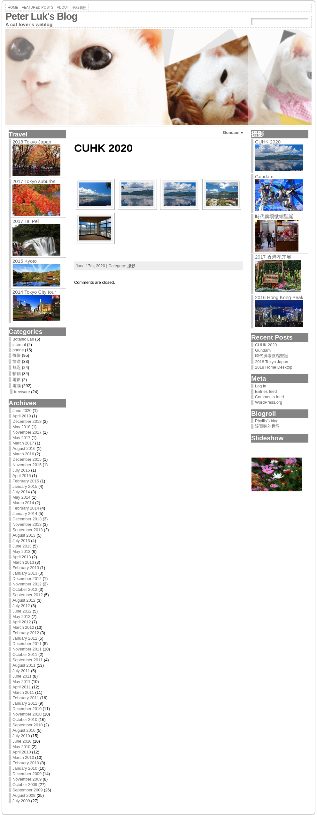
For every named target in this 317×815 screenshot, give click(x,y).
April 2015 (21, 475)
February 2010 (25, 762)
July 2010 (21, 735)
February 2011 (25, 697)
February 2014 (25, 508)
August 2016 (23, 448)
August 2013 (23, 535)
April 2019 (21, 416)
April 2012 (21, 622)
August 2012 (23, 600)
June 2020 (22, 410)
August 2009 (23, 795)
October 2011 (24, 654)
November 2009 (27, 779)
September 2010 (27, 725)
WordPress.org (268, 402)
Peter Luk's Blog (41, 16)
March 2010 (23, 757)
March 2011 (23, 692)
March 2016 (23, 454)
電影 (16, 379)
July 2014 (21, 491)
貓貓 (16, 373)
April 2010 (21, 752)
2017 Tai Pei (25, 221)
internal (19, 344)
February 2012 (25, 632)
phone (18, 350)
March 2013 (23, 562)
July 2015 (21, 470)
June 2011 (22, 676)
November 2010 (27, 714)
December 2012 (27, 578)
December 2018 (27, 421)
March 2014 (23, 502)
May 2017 (21, 437)
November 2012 (27, 584)
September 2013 (27, 529)
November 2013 (27, 524)
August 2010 (23, 730)
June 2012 (22, 611)
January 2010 (24, 768)
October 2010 (24, 719)
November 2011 (27, 649)
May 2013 (21, 551)
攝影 (16, 355)
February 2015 (25, 481)
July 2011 (21, 670)
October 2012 (24, 589)
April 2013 (21, 556)
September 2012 (27, 594)
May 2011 (21, 681)
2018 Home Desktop (273, 367)
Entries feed (266, 391)
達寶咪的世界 (267, 426)
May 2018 (21, 426)
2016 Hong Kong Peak (279, 297)
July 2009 (21, 800)
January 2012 (24, 638)
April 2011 (21, 687)
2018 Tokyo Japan (31, 141)
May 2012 (21, 616)
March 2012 (23, 627)
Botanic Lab (23, 339)
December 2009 (27, 773)
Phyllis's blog (267, 420)
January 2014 (24, 513)
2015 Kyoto (24, 261)
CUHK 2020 (268, 141)
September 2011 (27, 659)
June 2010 (22, 741)
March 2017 (23, 443)
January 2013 (24, 573)
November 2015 (27, 464)
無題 (16, 367)
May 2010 (21, 746)
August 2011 (23, 665)
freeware (22, 391)
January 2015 (24, 486)
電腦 (16, 385)
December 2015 (27, 459)
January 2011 (24, 703)
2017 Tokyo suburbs (33, 181)
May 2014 (21, 497)
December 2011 (27, 643)
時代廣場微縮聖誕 (274, 216)
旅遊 (16, 361)
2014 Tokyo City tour (34, 292)
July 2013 (21, 540)
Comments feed (269, 396)
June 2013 (22, 546)
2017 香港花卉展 (273, 257)
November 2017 (27, 432)
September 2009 (27, 790)
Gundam (231, 132)
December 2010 (27, 708)
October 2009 (24, 784)
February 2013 (25, 567)
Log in (260, 386)
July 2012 (21, 605)
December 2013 (27, 519)
